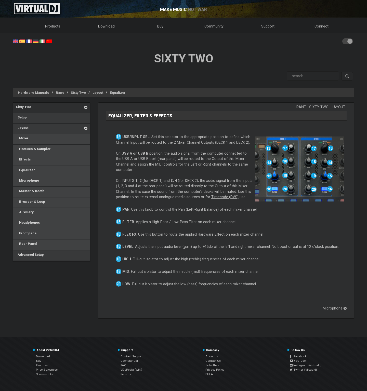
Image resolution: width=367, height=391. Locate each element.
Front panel (26, 233)
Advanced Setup (30, 254)
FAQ (123, 365)
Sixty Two (78, 92)
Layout (98, 92)
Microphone (27, 180)
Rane (60, 92)
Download (106, 26)
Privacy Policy (214, 369)
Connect (321, 26)
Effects (23, 159)
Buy (160, 26)
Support (267, 26)
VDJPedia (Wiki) (131, 369)
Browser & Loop (30, 201)
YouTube (298, 360)
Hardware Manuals (33, 92)
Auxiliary (25, 212)
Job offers (212, 365)
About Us (211, 356)
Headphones (28, 222)
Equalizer (118, 92)
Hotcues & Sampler (33, 149)
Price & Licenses (47, 369)
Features (42, 365)
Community (214, 26)
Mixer (22, 138)
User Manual (129, 360)
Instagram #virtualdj (305, 365)
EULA (209, 374)
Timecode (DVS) (225, 197)
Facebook (298, 356)
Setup (21, 117)
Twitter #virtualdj (303, 369)
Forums (126, 374)
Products (52, 26)
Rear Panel (26, 243)
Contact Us (213, 360)
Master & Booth (30, 191)
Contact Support (132, 356)
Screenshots (44, 374)
